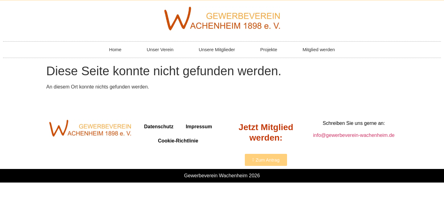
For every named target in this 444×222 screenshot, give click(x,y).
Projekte (268, 49)
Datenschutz (158, 126)
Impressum (199, 126)
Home (115, 49)
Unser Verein (160, 49)
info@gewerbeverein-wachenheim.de (353, 135)
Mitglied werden (318, 49)
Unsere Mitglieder (217, 49)
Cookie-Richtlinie (178, 140)
